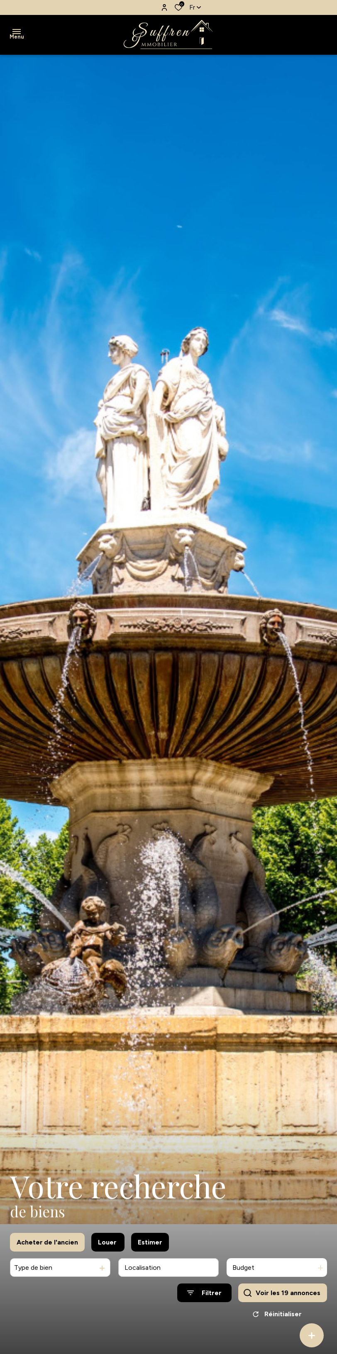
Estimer (150, 1252)
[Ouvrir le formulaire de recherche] (204, 1302)
